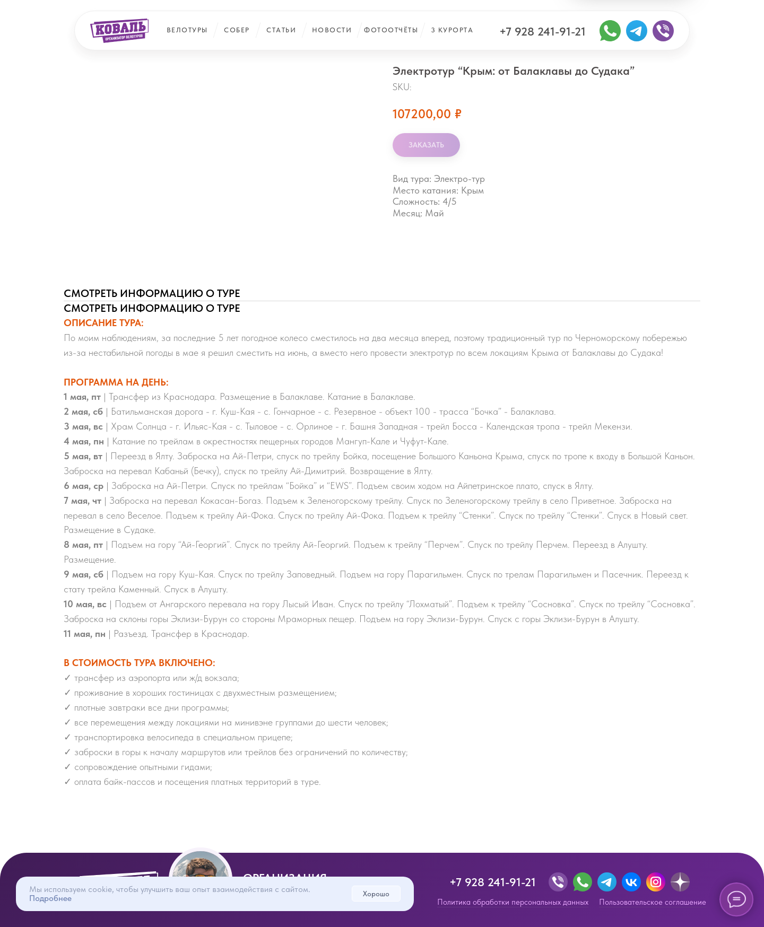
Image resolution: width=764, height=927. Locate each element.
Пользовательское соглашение (652, 902)
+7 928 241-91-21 (542, 31)
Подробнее (50, 898)
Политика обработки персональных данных (512, 902)
